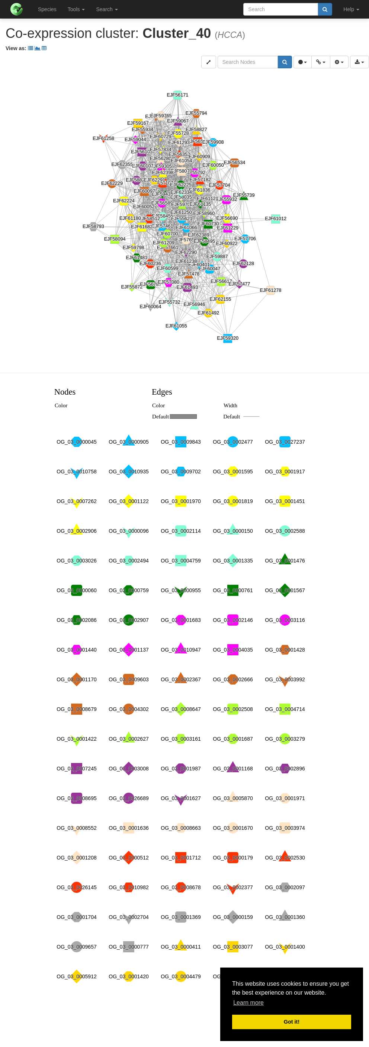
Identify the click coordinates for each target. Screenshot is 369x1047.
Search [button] (107, 9)
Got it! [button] (291, 1022)
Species (47, 9)
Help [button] (351, 9)
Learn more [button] (248, 1002)
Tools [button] (76, 9)
